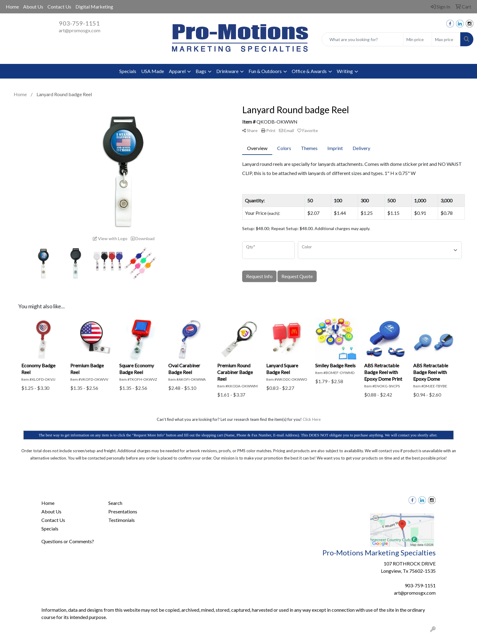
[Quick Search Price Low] (417, 39)
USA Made (152, 71)
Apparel (177, 71)
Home (12, 6)
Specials (127, 71)
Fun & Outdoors (265, 71)
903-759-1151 (79, 23)
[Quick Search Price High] (446, 39)
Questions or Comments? (67, 541)
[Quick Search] (362, 39)
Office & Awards (309, 71)
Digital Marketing (94, 6)
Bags (201, 71)
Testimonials (121, 520)
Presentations (122, 511)
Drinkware (227, 71)
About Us (33, 6)
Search (115, 503)
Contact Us (59, 6)
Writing (345, 71)
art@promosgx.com (79, 30)
